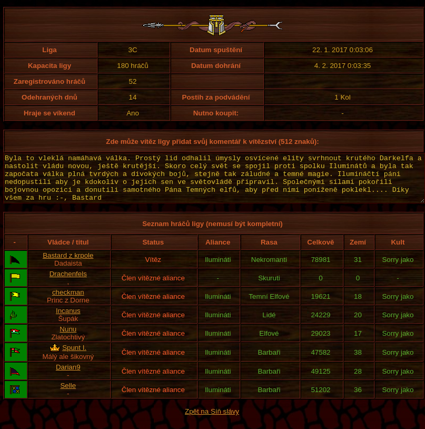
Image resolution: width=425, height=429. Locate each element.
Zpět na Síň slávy (212, 421)
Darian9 (68, 377)
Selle (68, 395)
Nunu (68, 339)
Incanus (68, 320)
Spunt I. (74, 357)
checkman (68, 302)
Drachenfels (68, 283)
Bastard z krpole (68, 265)
